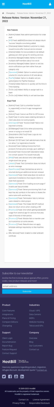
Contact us (34, 349)
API (10, 40)
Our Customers (36, 346)
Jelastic (12, 163)
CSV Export (13, 123)
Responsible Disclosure (39, 403)
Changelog (10, 13)
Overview (33, 338)
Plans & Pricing (9, 318)
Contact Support (9, 353)
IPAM (11, 158)
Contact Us (24, 399)
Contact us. (42, 370)
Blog (31, 342)
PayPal (11, 78)
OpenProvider (14, 169)
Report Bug (7, 346)
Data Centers (35, 314)
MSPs (31, 318)
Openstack (13, 72)
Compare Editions (10, 322)
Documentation (9, 342)
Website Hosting (36, 322)
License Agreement (41, 399)
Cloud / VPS (34, 310)
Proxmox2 (13, 210)
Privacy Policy (19, 403)
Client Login (7, 338)
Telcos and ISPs (36, 326)
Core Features (8, 310)
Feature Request (9, 349)
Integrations (7, 314)
